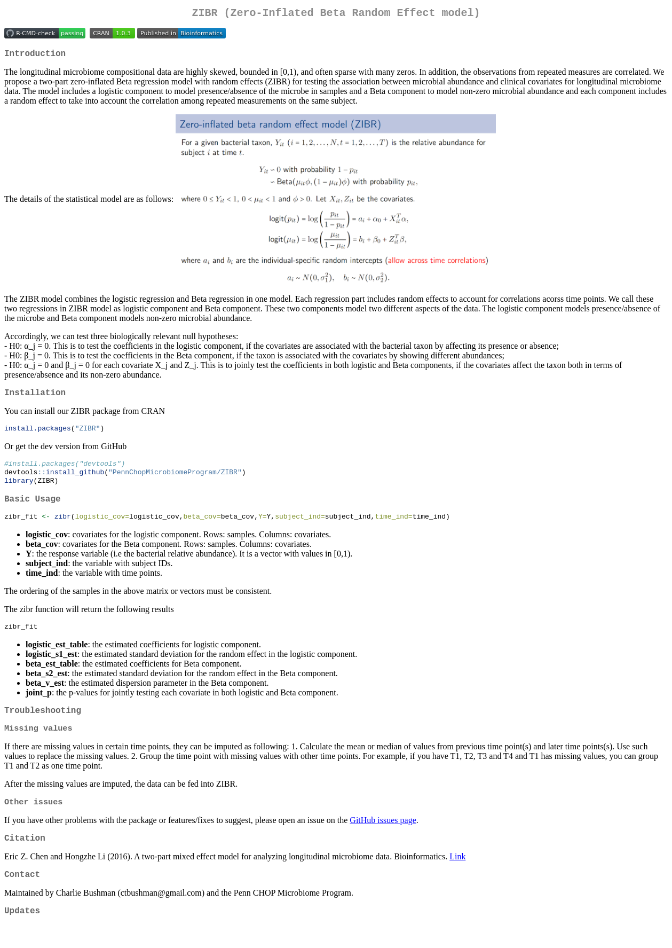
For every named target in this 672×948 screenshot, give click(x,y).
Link (457, 877)
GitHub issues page (383, 838)
